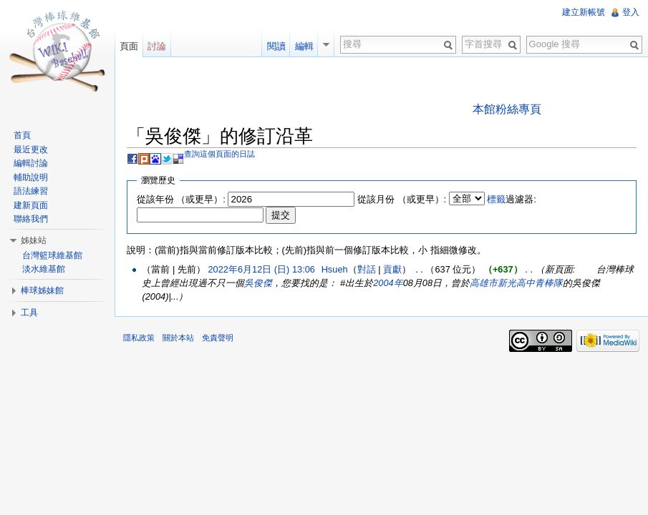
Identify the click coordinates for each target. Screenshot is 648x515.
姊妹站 (34, 240)
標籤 (496, 199)
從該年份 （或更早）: (181, 199)
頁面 (129, 46)
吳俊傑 (258, 283)
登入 (630, 12)
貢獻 (392, 269)
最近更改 (31, 149)
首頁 (22, 135)
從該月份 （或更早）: (401, 199)
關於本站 (178, 337)
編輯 (304, 46)
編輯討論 (31, 163)
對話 (366, 269)
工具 (29, 313)
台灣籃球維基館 (52, 255)
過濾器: (511, 199)
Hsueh (334, 269)
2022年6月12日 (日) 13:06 (261, 269)
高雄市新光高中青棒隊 (516, 283)
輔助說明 (31, 177)
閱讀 (276, 46)
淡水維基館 (43, 269)
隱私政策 (139, 337)
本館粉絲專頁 (507, 109)
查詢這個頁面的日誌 (219, 153)
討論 (157, 46)
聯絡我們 (31, 219)
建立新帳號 (583, 12)
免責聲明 (217, 337)
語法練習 (31, 191)
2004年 (387, 283)
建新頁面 (31, 205)
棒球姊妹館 (42, 290)
